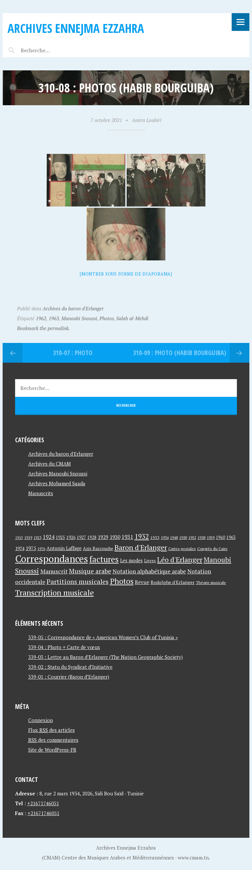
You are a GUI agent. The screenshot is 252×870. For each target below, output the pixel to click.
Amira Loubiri (146, 120)
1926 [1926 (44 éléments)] (70, 537)
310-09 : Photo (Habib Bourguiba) (179, 352)
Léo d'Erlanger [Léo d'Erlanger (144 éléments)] (179, 559)
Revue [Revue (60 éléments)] (142, 582)
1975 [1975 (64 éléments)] (31, 548)
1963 (54, 318)
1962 (41, 318)
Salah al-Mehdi (132, 318)
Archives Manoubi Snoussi (57, 473)
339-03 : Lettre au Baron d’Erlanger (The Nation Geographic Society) (105, 657)
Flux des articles (51, 730)
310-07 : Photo (73, 352)
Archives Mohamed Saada (56, 483)
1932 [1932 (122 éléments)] (142, 536)
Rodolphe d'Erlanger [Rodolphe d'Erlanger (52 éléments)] (173, 582)
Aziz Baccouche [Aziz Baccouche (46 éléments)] (98, 548)
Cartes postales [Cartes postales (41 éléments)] (182, 548)
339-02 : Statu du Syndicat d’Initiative (70, 667)
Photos (106, 318)
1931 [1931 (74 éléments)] (127, 537)
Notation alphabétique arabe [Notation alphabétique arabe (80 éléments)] (149, 571)
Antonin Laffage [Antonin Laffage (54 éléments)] (64, 548)
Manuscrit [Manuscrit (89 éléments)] (54, 571)
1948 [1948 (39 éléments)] (174, 537)
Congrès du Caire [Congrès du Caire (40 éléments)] (212, 548)
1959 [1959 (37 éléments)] (211, 537)
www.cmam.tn (193, 857)
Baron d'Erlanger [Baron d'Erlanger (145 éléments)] (141, 547)
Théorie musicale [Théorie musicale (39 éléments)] (211, 582)
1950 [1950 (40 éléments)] (183, 537)
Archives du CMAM (49, 463)
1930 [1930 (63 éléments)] (115, 537)
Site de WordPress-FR (52, 749)
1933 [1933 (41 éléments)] (154, 537)
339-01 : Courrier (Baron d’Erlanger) (68, 676)
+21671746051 (43, 803)
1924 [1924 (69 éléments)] (48, 537)
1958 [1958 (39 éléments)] (201, 537)
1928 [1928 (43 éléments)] (91, 537)
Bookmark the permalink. (43, 328)
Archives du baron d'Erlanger (73, 308)
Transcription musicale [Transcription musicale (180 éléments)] (54, 592)
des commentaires (53, 740)
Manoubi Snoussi (79, 318)
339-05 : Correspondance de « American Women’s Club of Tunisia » (103, 637)
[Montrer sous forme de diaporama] (126, 274)
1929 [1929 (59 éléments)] (103, 537)
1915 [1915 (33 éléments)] (19, 537)
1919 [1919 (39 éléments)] (28, 537)
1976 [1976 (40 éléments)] (41, 548)
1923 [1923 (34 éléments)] (37, 537)
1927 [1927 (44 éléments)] (81, 537)
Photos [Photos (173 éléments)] (122, 581)
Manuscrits (40, 493)
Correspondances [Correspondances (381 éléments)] (51, 558)
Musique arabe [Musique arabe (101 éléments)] (90, 571)
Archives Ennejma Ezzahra (76, 28)
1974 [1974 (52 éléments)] (19, 548)
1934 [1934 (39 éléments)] (165, 537)
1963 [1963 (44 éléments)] (231, 537)
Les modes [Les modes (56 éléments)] (131, 560)
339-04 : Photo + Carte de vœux (64, 647)
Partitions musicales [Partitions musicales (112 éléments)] (78, 581)
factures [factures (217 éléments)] (104, 559)
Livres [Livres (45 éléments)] (150, 561)
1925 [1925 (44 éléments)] (60, 537)
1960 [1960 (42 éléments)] (220, 537)
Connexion (40, 720)
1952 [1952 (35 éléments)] (192, 537)
